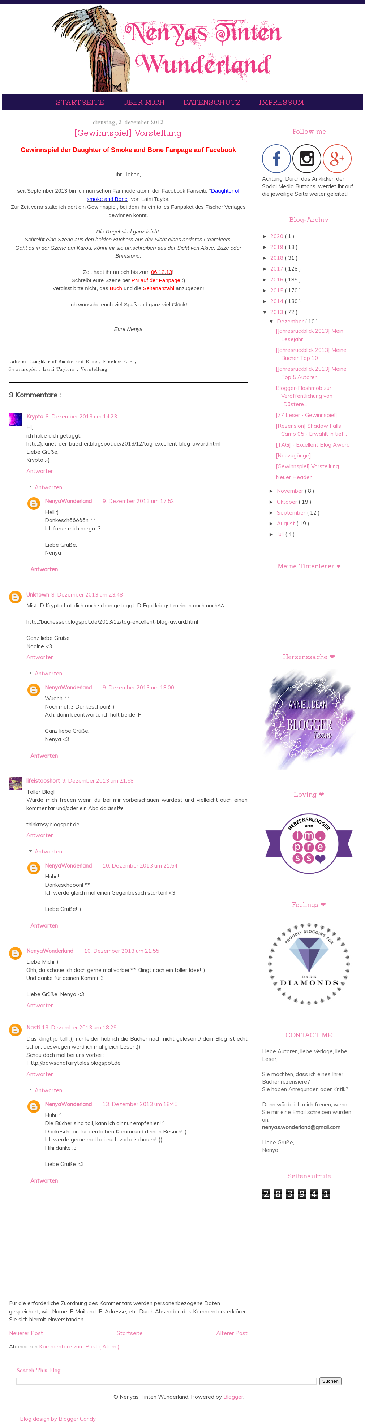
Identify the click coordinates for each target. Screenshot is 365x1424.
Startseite (81, 102)
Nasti (33, 1027)
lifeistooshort (43, 780)
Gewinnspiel (23, 369)
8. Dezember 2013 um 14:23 (81, 416)
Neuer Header (294, 477)
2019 (277, 247)
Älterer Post (232, 1333)
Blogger (233, 1396)
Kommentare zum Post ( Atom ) (79, 1346)
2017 (277, 268)
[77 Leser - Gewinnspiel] (306, 415)
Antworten (40, 471)
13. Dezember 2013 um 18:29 (79, 1027)
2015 (277, 290)
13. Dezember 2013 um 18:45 (140, 1104)
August (286, 523)
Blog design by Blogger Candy (58, 1418)
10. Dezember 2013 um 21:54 (140, 865)
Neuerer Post (26, 1333)
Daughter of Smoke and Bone (63, 362)
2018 (277, 257)
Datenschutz (213, 102)
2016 (277, 279)
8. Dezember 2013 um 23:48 (87, 594)
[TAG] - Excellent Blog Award (313, 444)
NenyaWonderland (68, 501)
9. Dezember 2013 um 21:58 (98, 780)
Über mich (145, 102)
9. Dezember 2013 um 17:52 (138, 501)
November (291, 490)
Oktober (288, 501)
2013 (277, 312)
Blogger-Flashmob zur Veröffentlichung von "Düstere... (304, 396)
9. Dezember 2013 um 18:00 (138, 687)
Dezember (291, 321)
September (292, 512)
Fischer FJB (119, 362)
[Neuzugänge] (293, 455)
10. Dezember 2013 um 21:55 (121, 950)
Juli (281, 534)
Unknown (37, 594)
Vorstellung (93, 369)
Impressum (281, 102)
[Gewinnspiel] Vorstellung (307, 466)
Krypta (34, 416)
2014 (277, 301)
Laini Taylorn (60, 369)
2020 (277, 236)
